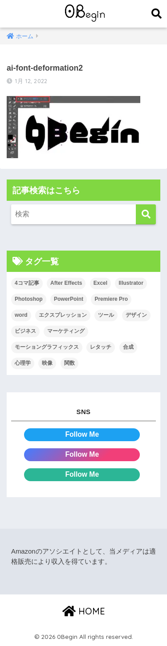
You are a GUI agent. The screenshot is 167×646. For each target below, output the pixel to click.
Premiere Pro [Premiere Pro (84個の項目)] (111, 299)
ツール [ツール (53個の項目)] (106, 315)
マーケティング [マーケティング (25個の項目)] (66, 331)
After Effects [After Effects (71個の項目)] (66, 283)
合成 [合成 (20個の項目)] (128, 347)
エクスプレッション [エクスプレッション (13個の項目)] (63, 315)
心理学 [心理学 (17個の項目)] (23, 363)
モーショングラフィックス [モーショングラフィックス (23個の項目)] (47, 347)
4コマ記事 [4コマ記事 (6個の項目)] (27, 283)
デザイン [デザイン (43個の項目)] (136, 315)
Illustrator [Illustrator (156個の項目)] (130, 283)
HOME (83, 611)
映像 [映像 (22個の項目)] (47, 363)
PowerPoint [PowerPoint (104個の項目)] (68, 299)
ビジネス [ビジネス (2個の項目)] (25, 331)
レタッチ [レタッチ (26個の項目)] (100, 347)
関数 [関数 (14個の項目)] (69, 363)
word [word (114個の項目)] (21, 315)
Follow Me (82, 434)
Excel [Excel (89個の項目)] (100, 283)
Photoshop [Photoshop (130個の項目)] (29, 299)
